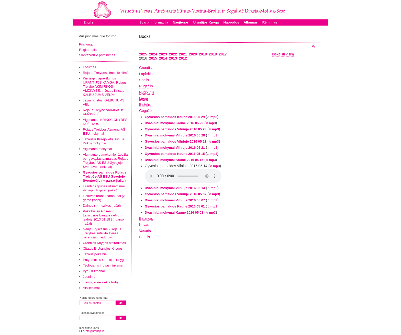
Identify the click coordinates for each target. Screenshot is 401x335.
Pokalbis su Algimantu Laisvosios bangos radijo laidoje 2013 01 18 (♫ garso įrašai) (103, 217)
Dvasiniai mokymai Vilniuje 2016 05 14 (175, 188)
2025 (143, 54)
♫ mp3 (212, 117)
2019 (203, 54)
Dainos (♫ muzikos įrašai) (102, 205)
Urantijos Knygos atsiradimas (104, 243)
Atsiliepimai (91, 288)
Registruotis (88, 50)
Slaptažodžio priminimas (97, 55)
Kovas (144, 225)
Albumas (251, 22)
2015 (153, 58)
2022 (173, 54)
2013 (173, 58)
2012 (183, 58)
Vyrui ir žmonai (94, 271)
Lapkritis (145, 74)
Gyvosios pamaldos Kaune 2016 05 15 (175, 154)
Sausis (144, 237)
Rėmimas (269, 22)
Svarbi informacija (153, 22)
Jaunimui (89, 277)
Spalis (144, 80)
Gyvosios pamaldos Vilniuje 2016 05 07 (175, 194)
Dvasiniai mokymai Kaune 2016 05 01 (174, 212)
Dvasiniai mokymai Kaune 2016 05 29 (174, 123)
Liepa (143, 98)
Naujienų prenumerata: (94, 297)
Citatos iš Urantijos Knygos (102, 248)
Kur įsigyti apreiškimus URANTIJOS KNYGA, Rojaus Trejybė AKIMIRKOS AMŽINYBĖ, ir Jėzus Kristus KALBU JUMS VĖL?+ (105, 86)
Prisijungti (86, 44)
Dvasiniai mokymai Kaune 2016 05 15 (174, 160)
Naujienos (181, 22)
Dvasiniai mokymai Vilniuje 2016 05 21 (175, 147)
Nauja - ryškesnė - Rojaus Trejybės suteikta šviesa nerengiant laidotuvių (102, 233)
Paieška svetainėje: (92, 312)
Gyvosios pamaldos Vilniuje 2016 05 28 (175, 129)
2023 (163, 54)
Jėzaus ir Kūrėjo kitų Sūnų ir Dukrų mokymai (103, 141)
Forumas (89, 67)
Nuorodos (231, 22)
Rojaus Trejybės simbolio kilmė (105, 73)
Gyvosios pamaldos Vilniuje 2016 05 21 (175, 141)
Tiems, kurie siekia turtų (100, 282)
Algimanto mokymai (97, 149)
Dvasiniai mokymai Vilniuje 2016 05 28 (175, 135)
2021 (183, 54)
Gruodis (145, 68)
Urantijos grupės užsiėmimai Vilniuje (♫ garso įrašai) (104, 188)
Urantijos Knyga (206, 22)
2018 (213, 54)
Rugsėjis (146, 86)
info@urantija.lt (94, 330)
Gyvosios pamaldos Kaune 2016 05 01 (175, 206)
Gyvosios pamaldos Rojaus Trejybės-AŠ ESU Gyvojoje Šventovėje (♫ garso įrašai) (104, 176)
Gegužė (145, 111)
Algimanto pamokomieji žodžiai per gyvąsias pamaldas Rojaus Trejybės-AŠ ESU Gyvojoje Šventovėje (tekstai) (105, 161)
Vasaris (145, 231)
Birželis (145, 104)
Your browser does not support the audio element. (183, 176)
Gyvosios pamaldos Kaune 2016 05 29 (175, 117)
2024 (153, 54)
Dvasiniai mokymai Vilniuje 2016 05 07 (175, 200)
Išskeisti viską (283, 54)
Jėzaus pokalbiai (95, 254)
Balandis (146, 218)
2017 (223, 54)
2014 (163, 58)
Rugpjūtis (146, 92)
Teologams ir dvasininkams (103, 265)
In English (87, 22)
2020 (193, 54)
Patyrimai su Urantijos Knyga (104, 260)
